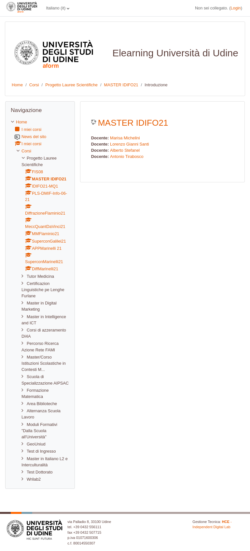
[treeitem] (40, 300)
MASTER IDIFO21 (121, 84)
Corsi (34, 84)
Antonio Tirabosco (126, 156)
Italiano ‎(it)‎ (55, 8)
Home (17, 84)
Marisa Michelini (125, 137)
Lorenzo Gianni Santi (129, 144)
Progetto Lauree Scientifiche (71, 84)
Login (235, 8)
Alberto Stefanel (125, 150)
